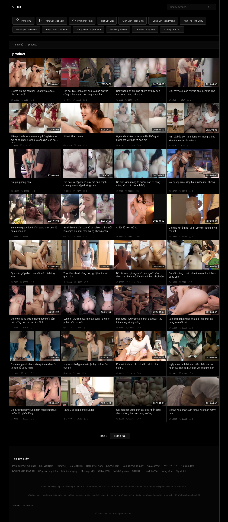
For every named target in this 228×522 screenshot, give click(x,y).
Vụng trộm (167, 471)
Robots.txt (28, 505)
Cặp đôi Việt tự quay (133, 466)
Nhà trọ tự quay (69, 471)
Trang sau (120, 435)
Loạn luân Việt (151, 471)
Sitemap (16, 505)
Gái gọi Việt (104, 471)
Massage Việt (88, 471)
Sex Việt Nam (46, 466)
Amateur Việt (153, 466)
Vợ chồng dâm (121, 471)
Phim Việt (61, 466)
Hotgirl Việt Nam (94, 466)
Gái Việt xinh (76, 466)
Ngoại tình (181, 471)
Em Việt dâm (112, 466)
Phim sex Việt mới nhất (24, 466)
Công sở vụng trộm (48, 471)
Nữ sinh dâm (187, 466)
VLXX (16, 7)
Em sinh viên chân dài (23, 471)
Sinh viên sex (170, 465)
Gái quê (136, 471)
